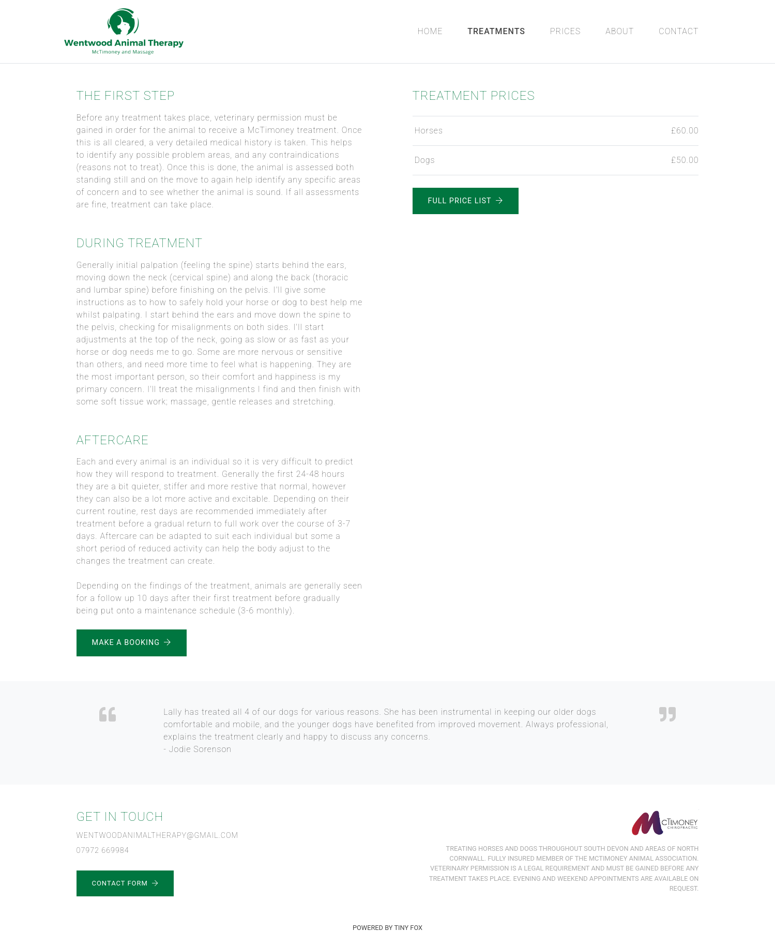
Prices (565, 31)
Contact (678, 31)
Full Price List (465, 201)
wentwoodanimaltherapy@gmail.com (157, 835)
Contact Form (125, 883)
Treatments (496, 31)
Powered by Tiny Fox (387, 928)
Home (430, 31)
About (619, 31)
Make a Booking (132, 642)
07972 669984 (103, 850)
